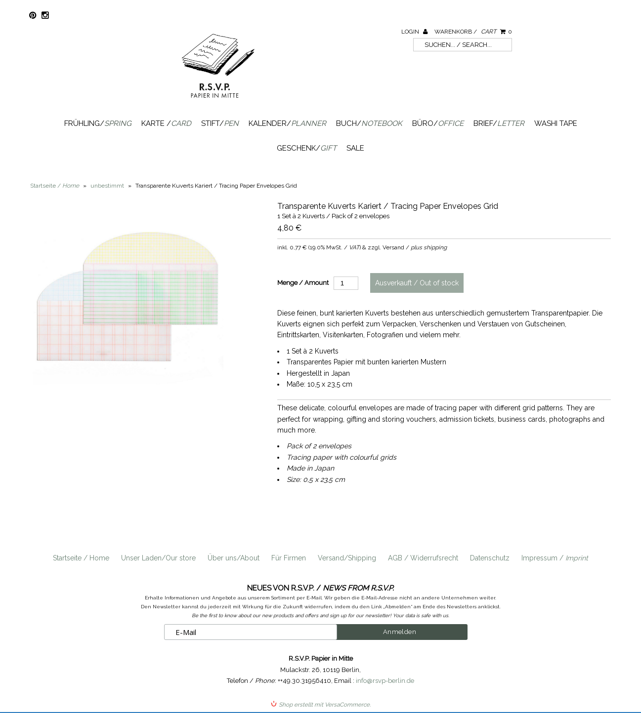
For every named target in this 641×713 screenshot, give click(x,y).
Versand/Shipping (347, 558)
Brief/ (498, 123)
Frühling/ (97, 123)
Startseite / (54, 185)
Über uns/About (233, 558)
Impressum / (554, 558)
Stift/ (220, 123)
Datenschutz (490, 558)
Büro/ (438, 123)
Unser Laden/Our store (158, 558)
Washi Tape (555, 123)
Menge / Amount (303, 282)
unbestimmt (107, 185)
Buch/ (369, 123)
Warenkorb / (473, 31)
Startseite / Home (81, 558)
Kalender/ (287, 123)
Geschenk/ (307, 148)
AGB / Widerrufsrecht (423, 558)
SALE (355, 148)
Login (414, 31)
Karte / (166, 123)
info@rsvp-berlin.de (385, 680)
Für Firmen (288, 558)
